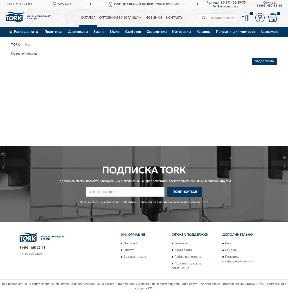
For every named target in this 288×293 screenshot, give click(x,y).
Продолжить (264, 61)
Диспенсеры (78, 31)
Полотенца (54, 31)
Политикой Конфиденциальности (145, 202)
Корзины (203, 31)
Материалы (181, 31)
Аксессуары (270, 31)
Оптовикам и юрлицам (120, 17)
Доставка (130, 243)
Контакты (175, 17)
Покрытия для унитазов (235, 31)
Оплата (129, 250)
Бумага (99, 31)
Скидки (230, 250)
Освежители (156, 31)
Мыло (115, 31)
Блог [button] (228, 243)
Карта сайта (183, 250)
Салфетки (133, 31)
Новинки (154, 17)
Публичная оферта (188, 257)
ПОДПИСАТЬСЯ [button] (185, 191)
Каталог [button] (88, 17)
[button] (226, 5)
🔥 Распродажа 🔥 (24, 31)
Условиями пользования (185, 202)
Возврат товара (135, 257)
